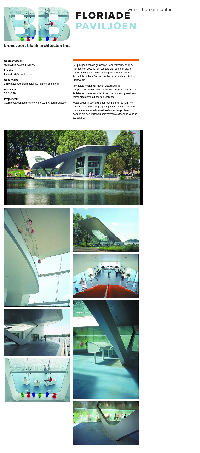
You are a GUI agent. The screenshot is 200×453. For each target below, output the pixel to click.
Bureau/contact (158, 9)
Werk (132, 9)
